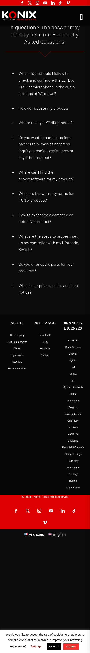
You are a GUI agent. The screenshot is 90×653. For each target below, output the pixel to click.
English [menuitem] (59, 534)
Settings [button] (36, 646)
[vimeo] (68, 3)
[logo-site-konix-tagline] (19, 13)
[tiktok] (60, 3)
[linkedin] (53, 3)
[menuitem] (34, 534)
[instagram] (37, 3)
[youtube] (45, 3)
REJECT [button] (54, 646)
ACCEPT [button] (71, 646)
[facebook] (22, 3)
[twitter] (30, 3)
